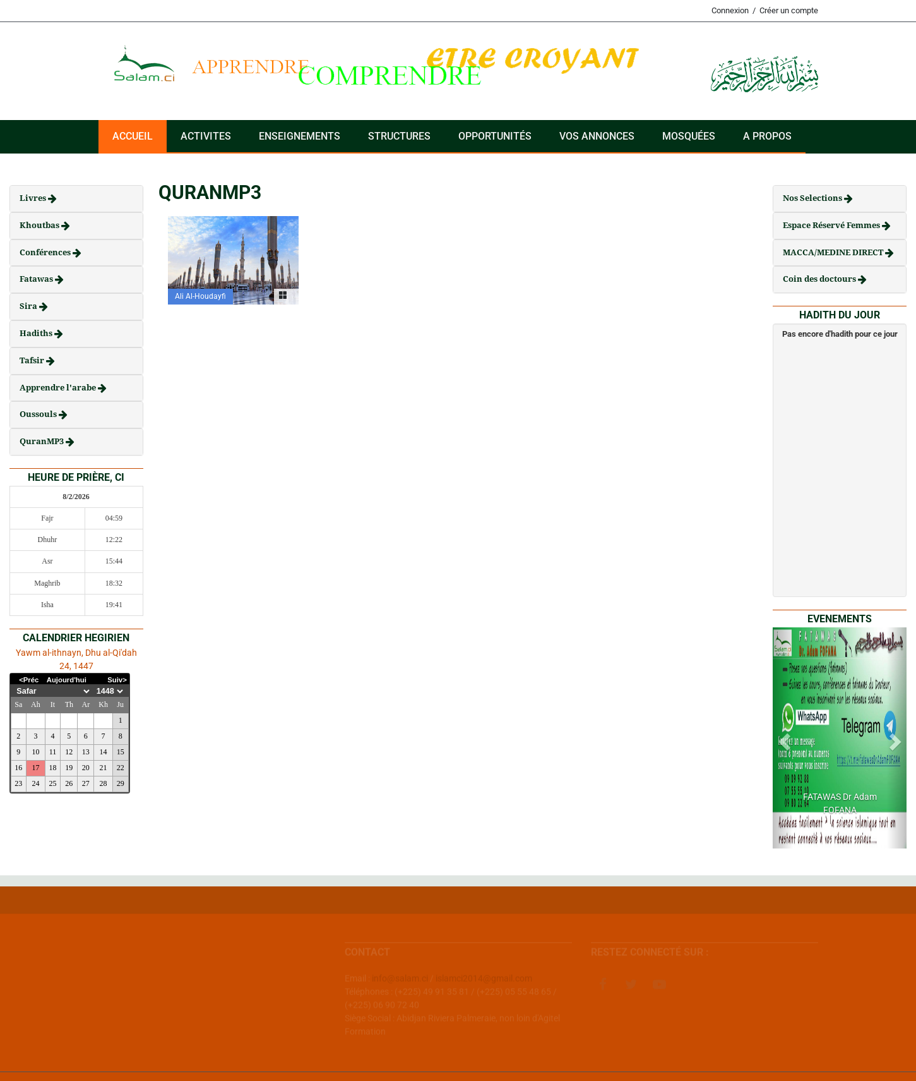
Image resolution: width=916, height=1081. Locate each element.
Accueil (132, 136)
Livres (34, 198)
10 (35, 751)
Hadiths (37, 333)
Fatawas (37, 279)
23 (18, 783)
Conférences (46, 252)
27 (86, 783)
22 (120, 767)
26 (69, 783)
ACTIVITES (206, 136)
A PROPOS (767, 136)
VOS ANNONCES (597, 136)
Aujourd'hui (66, 680)
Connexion (730, 10)
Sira (29, 306)
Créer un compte (788, 10)
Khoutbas (40, 225)
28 (103, 783)
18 (53, 767)
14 (103, 751)
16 (18, 767)
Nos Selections (813, 198)
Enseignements (299, 136)
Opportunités (495, 136)
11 (53, 751)
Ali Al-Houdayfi (200, 296)
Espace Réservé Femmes (832, 225)
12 (69, 751)
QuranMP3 (43, 441)
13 (86, 751)
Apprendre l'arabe (59, 387)
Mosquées (689, 136)
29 (120, 783)
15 (120, 751)
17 (35, 767)
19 (69, 767)
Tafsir (33, 360)
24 (35, 783)
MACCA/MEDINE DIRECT (834, 252)
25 (53, 783)
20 (86, 767)
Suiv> (117, 680)
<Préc (29, 680)
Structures (399, 136)
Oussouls (39, 414)
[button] (783, 737)
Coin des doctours (820, 279)
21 (103, 767)
